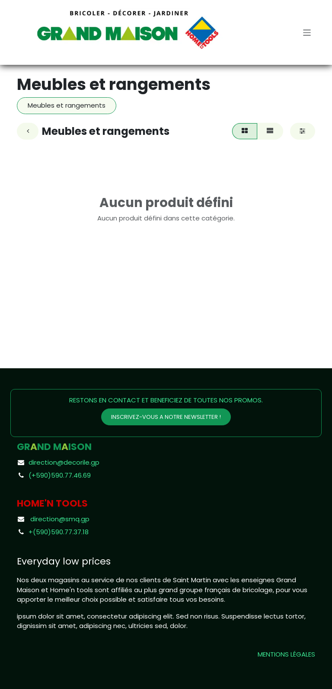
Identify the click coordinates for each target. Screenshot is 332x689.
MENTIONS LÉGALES (286, 654)
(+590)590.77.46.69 (60, 475)
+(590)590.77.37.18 (59, 531)
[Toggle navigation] (307, 32)
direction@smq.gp (59, 518)
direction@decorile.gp (64, 462)
